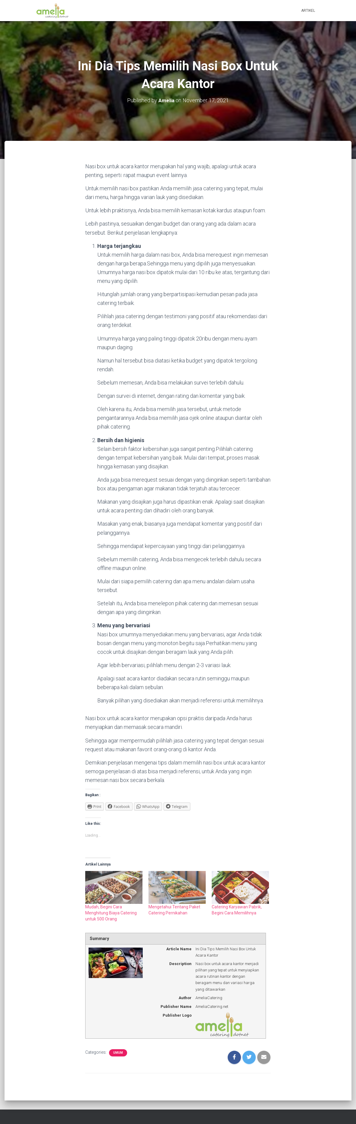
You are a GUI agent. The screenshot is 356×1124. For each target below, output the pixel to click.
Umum (118, 1052)
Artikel (308, 10)
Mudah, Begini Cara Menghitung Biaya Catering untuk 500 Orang (111, 912)
